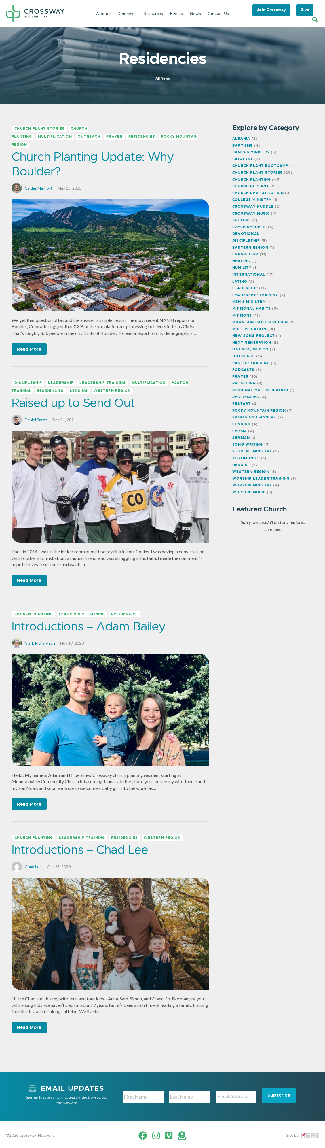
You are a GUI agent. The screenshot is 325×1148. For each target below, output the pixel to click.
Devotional (245, 233)
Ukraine (241, 465)
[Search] (315, 19)
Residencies (141, 137)
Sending (79, 390)
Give (305, 9)
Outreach (89, 137)
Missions (242, 315)
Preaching (244, 383)
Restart (241, 403)
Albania (241, 138)
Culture (241, 220)
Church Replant (250, 186)
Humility (242, 267)
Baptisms (242, 145)
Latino (239, 281)
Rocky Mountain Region (259, 410)
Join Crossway (271, 9)
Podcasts (243, 369)
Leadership (61, 382)
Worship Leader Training (261, 478)
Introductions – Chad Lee (80, 849)
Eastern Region (250, 247)
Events (176, 13)
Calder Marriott (38, 188)
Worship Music (249, 492)
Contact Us (218, 13)
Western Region (112, 390)
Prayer (114, 137)
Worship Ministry (252, 485)
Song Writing (247, 444)
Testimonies (246, 458)
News (195, 13)
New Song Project (253, 335)
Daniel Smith (36, 419)
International (248, 274)
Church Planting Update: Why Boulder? (93, 164)
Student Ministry (252, 451)
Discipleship (28, 382)
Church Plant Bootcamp (260, 165)
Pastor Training (251, 363)
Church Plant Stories (39, 128)
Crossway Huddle (253, 206)
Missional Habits (251, 308)
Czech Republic (249, 227)
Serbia (239, 431)
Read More (29, 349)
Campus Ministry (251, 152)
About (104, 13)
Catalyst (242, 159)
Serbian (241, 437)
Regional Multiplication (260, 390)
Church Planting (33, 614)
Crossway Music (251, 213)
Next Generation (251, 342)
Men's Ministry (248, 301)
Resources (153, 13)
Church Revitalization (258, 193)
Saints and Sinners (254, 417)
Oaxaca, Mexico (250, 349)
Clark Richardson (40, 643)
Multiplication (55, 137)
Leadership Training (102, 382)
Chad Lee (33, 866)
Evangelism (245, 254)
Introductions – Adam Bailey (89, 626)
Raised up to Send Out (73, 402)
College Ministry (251, 199)
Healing (241, 261)
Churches (127, 13)
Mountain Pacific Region (260, 322)
